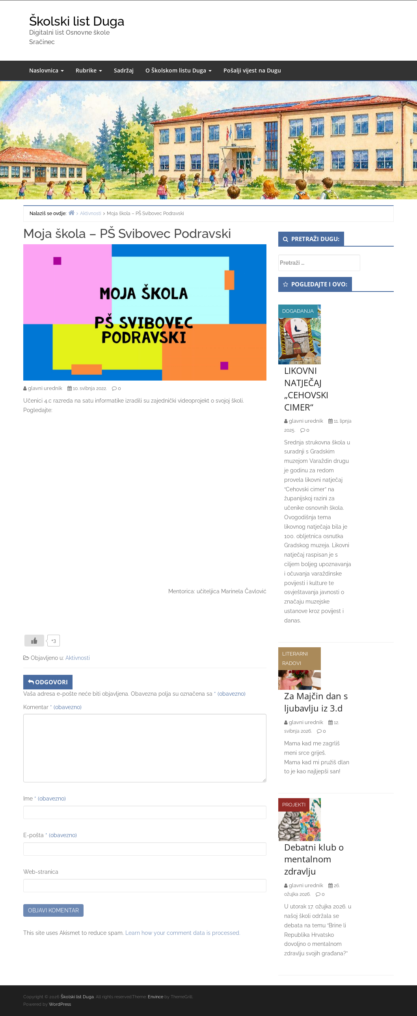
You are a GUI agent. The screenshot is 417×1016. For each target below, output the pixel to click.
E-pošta (50, 835)
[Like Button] (34, 640)
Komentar (52, 707)
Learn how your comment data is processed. (182, 933)
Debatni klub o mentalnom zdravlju (314, 859)
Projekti (293, 805)
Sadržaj (124, 70)
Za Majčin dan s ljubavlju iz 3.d (316, 702)
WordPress (60, 1004)
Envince (155, 996)
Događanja (298, 311)
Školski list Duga (77, 21)
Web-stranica (40, 872)
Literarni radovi (295, 658)
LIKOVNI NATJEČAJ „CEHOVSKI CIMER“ (306, 388)
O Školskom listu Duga (178, 70)
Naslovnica (46, 70)
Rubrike (89, 70)
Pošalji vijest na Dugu (252, 70)
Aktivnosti (77, 658)
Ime (44, 798)
